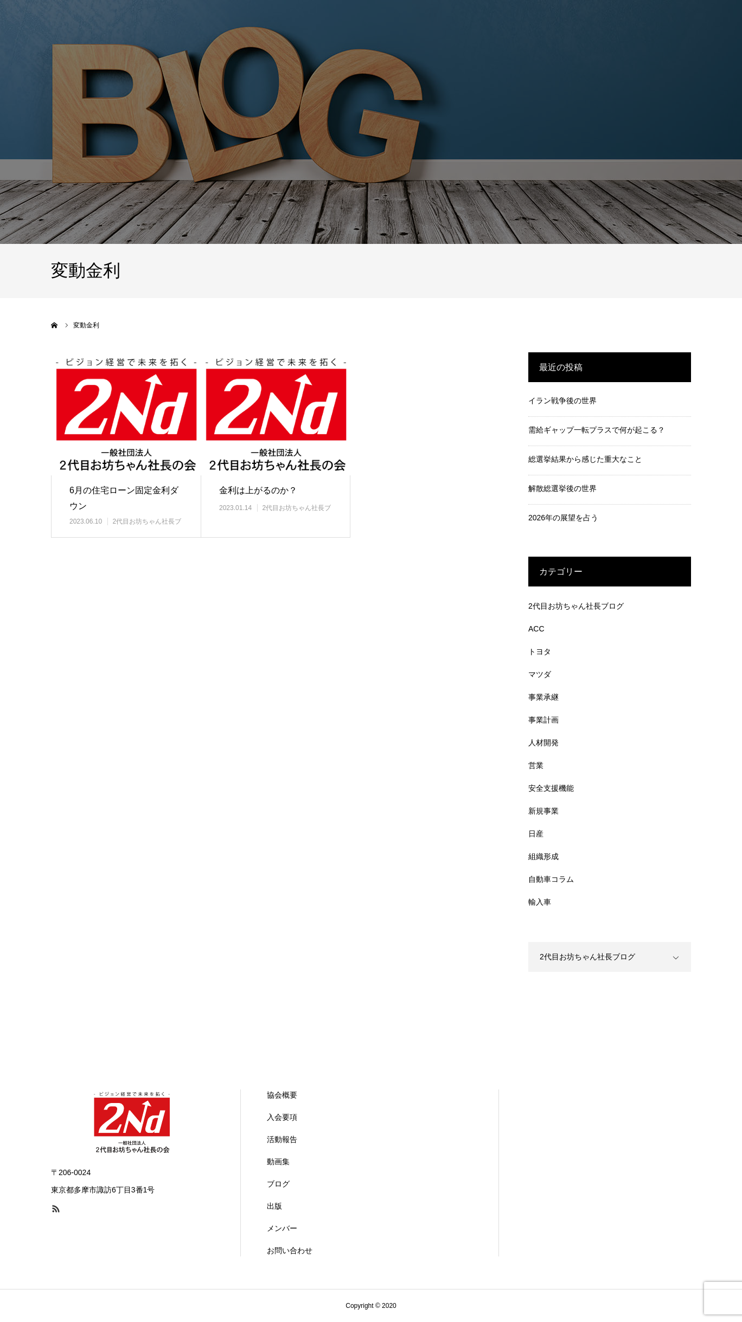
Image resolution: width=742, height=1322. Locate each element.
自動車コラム (551, 879)
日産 (535, 833)
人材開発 (543, 742)
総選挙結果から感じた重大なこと (585, 459)
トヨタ (539, 651)
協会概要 (282, 1095)
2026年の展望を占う (563, 517)
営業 (535, 765)
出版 (274, 1206)
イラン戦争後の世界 (562, 400)
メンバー (282, 1228)
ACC (536, 628)
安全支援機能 (551, 788)
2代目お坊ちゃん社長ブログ (576, 606)
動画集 (278, 1161)
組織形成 (543, 856)
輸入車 (539, 902)
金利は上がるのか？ (258, 490)
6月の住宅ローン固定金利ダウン (123, 498)
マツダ (539, 674)
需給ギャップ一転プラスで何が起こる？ (596, 429)
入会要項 (282, 1117)
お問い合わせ (289, 1250)
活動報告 (282, 1139)
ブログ (278, 1183)
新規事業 (543, 811)
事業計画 (543, 719)
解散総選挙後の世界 (562, 488)
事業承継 (543, 697)
